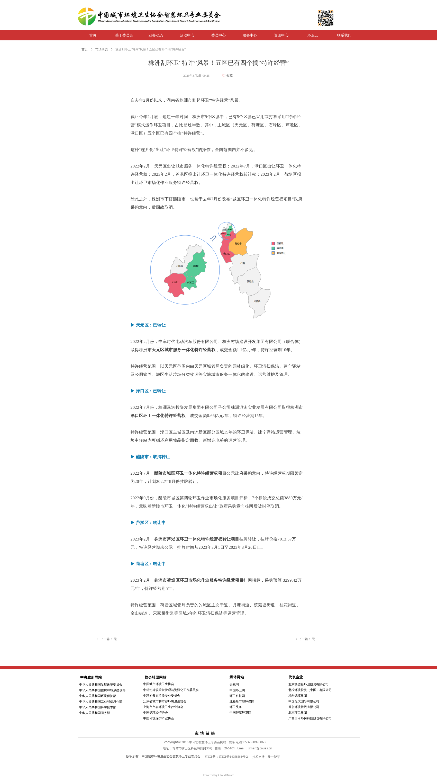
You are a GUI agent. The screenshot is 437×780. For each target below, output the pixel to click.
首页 (84, 49)
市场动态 (101, 49)
